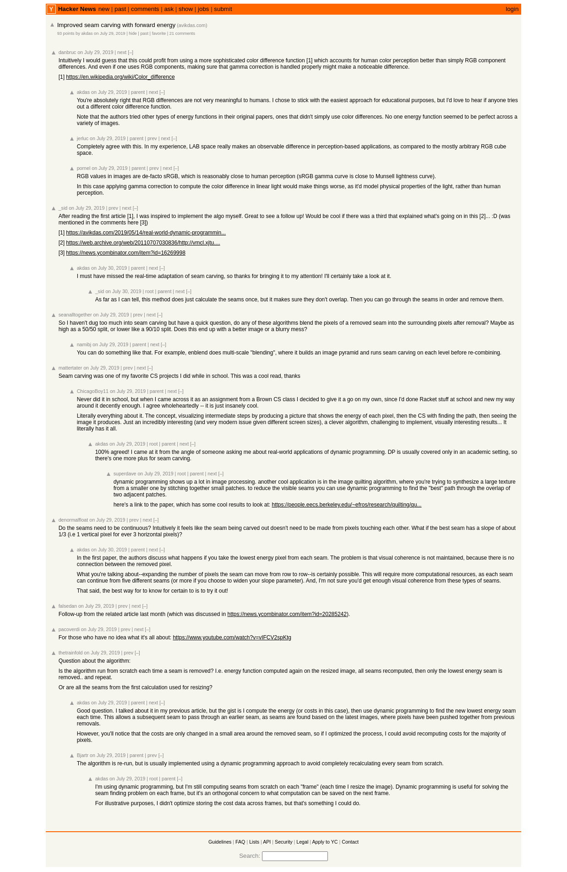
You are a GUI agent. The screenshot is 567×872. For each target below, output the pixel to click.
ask (169, 8)
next (121, 52)
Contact (350, 842)
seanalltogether (75, 314)
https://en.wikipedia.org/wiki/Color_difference (120, 77)
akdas (87, 33)
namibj (84, 344)
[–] (130, 52)
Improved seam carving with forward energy (116, 25)
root (149, 291)
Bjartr (82, 755)
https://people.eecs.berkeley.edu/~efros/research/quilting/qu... (346, 504)
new (103, 8)
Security (284, 842)
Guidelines (219, 842)
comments (145, 8)
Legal (302, 842)
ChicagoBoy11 (93, 391)
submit (223, 8)
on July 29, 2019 (109, 33)
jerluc (82, 138)
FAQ (240, 842)
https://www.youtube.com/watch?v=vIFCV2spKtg (232, 637)
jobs (203, 8)
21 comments (182, 33)
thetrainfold (71, 652)
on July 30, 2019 (109, 268)
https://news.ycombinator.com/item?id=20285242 (286, 614)
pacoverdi (69, 629)
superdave (125, 473)
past (120, 8)
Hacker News (77, 8)
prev (152, 138)
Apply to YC (325, 842)
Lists (254, 842)
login (512, 8)
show (186, 8)
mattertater (70, 368)
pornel (84, 168)
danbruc (67, 52)
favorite (159, 33)
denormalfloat (73, 520)
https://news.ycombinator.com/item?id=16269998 (125, 253)
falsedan (68, 606)
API (267, 842)
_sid (63, 208)
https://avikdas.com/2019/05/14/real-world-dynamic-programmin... (146, 232)
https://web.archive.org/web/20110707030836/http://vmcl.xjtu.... (143, 243)
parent (138, 92)
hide (133, 33)
